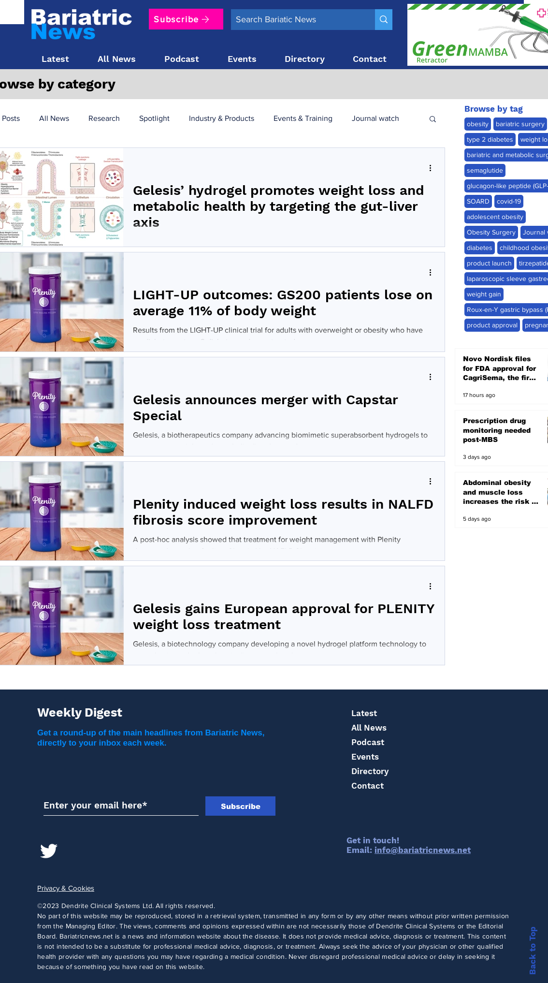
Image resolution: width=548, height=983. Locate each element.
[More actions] (433, 168)
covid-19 (509, 201)
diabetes (479, 247)
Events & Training (303, 118)
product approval (492, 325)
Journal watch (375, 118)
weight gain (484, 294)
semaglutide (485, 170)
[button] (432, 120)
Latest (364, 713)
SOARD (478, 201)
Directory (370, 771)
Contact (367, 786)
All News (54, 118)
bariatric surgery (520, 124)
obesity (478, 124)
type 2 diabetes (490, 139)
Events (365, 757)
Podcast (367, 742)
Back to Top (532, 950)
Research (104, 118)
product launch (489, 263)
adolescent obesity (495, 216)
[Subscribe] (186, 19)
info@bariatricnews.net (423, 850)
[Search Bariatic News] (295, 19)
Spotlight (154, 118)
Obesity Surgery (491, 232)
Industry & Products (221, 118)
